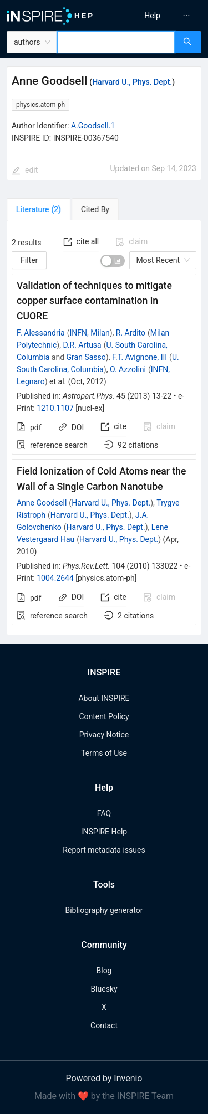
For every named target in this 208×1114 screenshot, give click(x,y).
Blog (104, 970)
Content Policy (104, 716)
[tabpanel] (104, 427)
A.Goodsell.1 (93, 125)
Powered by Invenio (104, 1078)
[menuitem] (152, 15)
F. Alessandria (41, 332)
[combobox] (116, 42)
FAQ (104, 813)
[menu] (157, 15)
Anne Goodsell (42, 502)
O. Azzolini (128, 369)
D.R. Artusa (82, 345)
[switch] (112, 261)
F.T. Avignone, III (139, 357)
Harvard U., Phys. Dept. (132, 82)
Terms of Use (104, 753)
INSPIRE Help (104, 831)
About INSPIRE (103, 698)
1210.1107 (55, 408)
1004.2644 (55, 578)
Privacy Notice (104, 734)
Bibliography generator (104, 910)
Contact (104, 1025)
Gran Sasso (86, 357)
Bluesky (103, 988)
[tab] (38, 209)
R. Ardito (130, 332)
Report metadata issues (104, 849)
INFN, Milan (90, 332)
